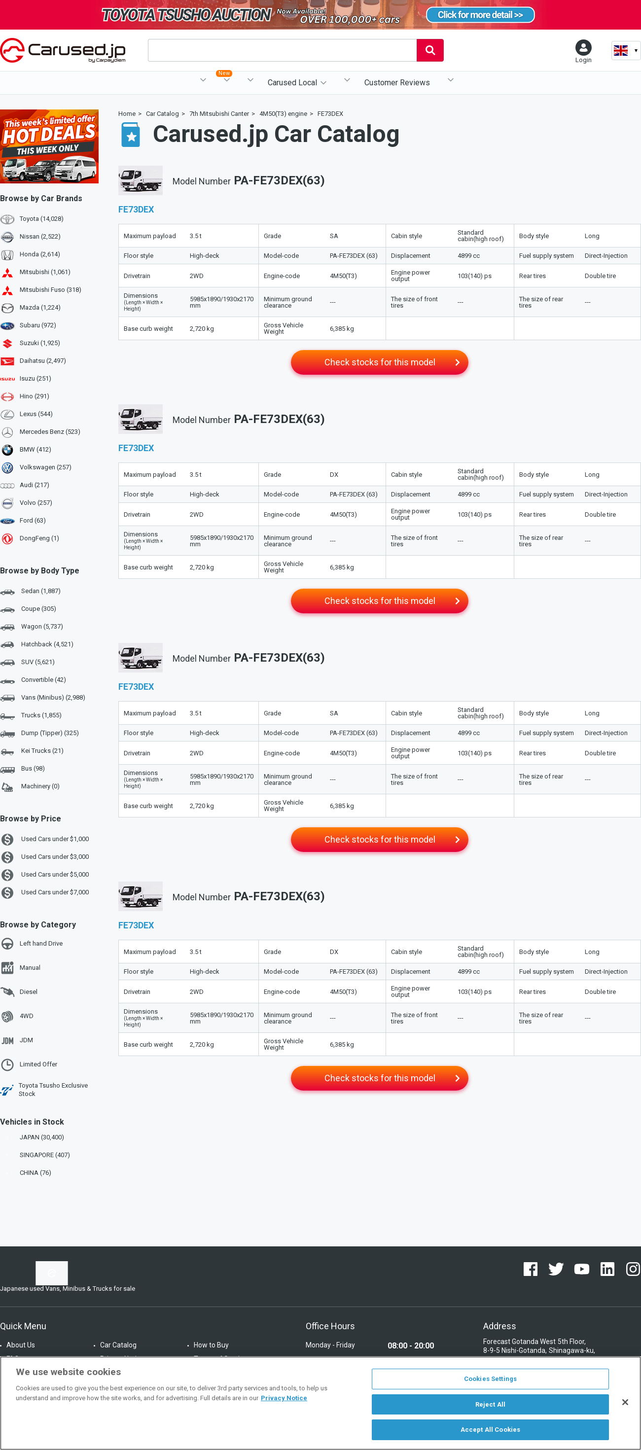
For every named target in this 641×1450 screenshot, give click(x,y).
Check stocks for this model (379, 362)
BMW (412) (35, 449)
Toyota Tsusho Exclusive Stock (44, 1089)
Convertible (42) (33, 680)
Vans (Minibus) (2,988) (42, 698)
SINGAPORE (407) (36, 1155)
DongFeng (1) (39, 538)
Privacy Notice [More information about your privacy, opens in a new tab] (284, 1398)
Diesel (18, 992)
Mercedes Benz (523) (50, 431)
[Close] (625, 1402)
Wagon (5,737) (31, 627)
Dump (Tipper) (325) (39, 733)
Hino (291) (34, 396)
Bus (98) (22, 769)
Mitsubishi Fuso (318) (50, 289)
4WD (17, 1016)
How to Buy (211, 1345)
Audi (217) (34, 485)
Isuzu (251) (35, 378)
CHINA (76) (26, 1172)
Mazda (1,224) (40, 307)
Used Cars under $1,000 (44, 839)
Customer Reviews (397, 82)
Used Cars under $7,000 (44, 892)
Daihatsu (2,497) (43, 360)
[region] (320, 1403)
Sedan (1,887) (30, 591)
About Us (20, 1345)
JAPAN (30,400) (33, 1137)
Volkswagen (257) (45, 467)
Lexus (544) (36, 414)
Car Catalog (118, 1345)
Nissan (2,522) (40, 236)
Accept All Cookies (490, 1429)
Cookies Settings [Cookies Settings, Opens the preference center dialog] (490, 1378)
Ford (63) (33, 520)
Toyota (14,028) (42, 218)
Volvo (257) (36, 502)
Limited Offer (28, 1065)
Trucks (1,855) (31, 715)
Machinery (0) (30, 786)
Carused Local (292, 82)
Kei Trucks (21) (32, 751)
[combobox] (282, 50)
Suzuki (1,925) (40, 343)
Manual (20, 967)
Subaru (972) (38, 325)
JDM (16, 1040)
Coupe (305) (28, 609)
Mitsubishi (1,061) (45, 272)
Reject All (490, 1404)
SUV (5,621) (27, 662)
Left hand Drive (31, 943)
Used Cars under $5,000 (44, 875)
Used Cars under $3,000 (44, 857)
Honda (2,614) (40, 254)
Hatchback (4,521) (36, 644)
